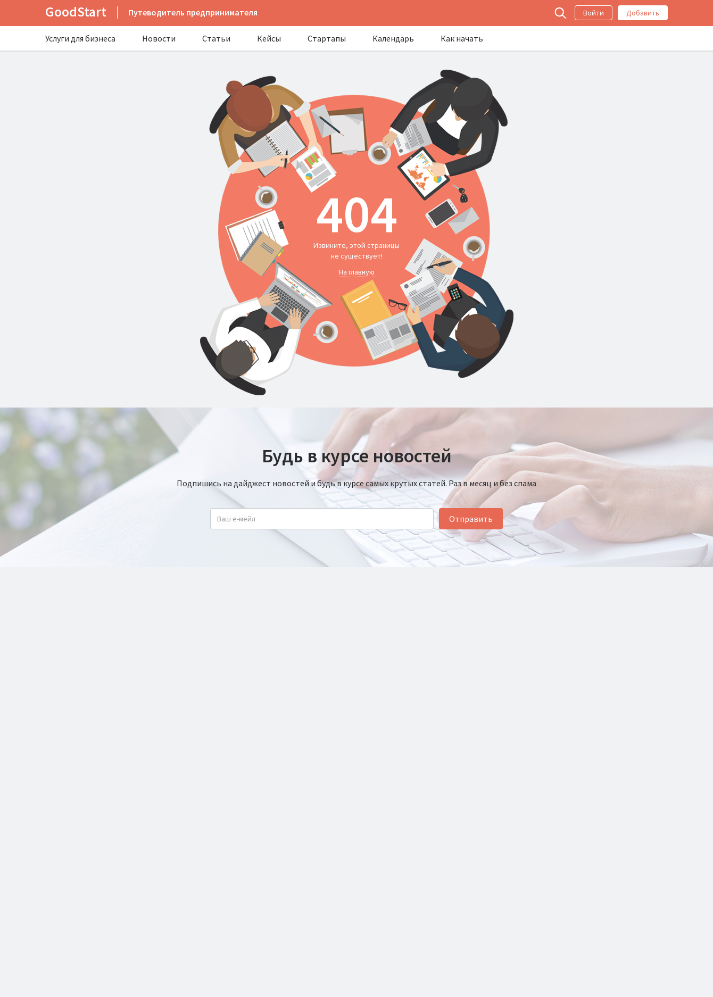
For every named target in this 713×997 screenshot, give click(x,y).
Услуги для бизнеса (80, 38)
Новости (159, 38)
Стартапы (327, 38)
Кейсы (269, 38)
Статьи (216, 38)
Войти (593, 13)
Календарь (393, 38)
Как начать (462, 38)
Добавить (642, 13)
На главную (357, 272)
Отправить (471, 518)
